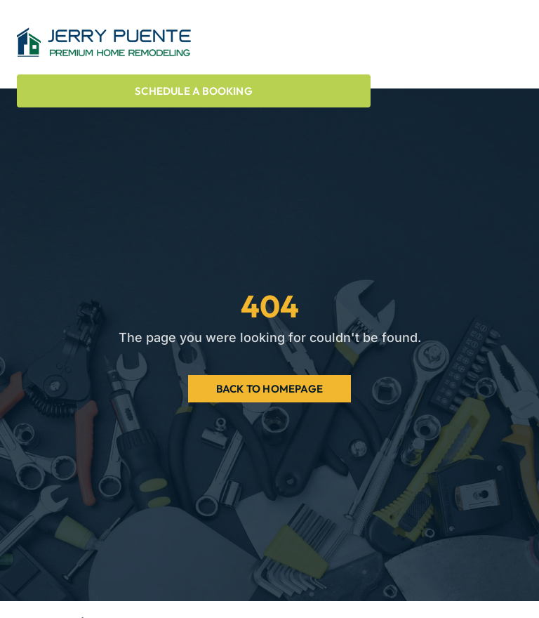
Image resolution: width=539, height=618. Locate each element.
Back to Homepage (269, 388)
